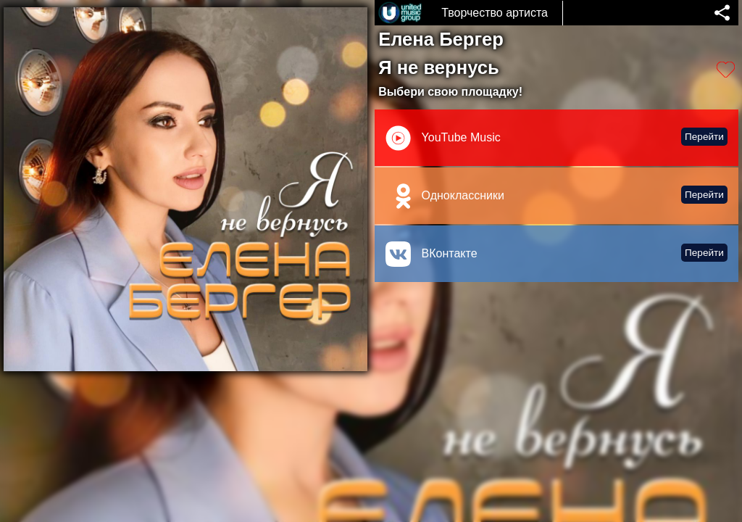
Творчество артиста (494, 13)
